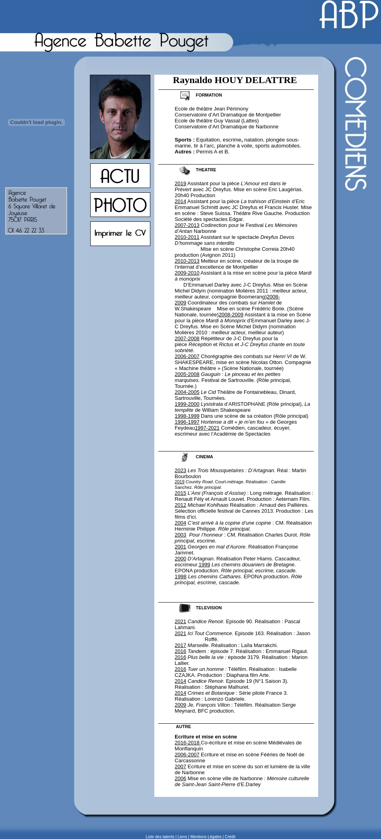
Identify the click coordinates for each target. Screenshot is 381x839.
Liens (182, 837)
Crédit (230, 837)
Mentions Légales (206, 837)
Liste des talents (160, 837)
